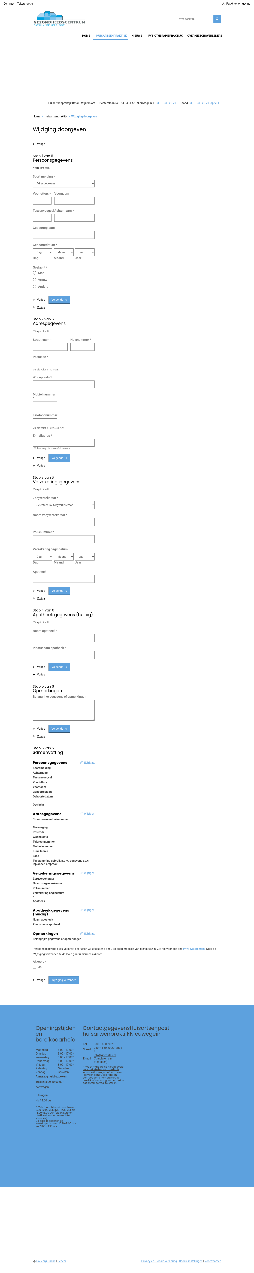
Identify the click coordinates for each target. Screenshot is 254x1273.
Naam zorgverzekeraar (50, 515)
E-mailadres (42, 435)
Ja (40, 967)
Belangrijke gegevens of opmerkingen (59, 696)
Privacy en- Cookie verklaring (159, 1261)
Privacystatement (194, 949)
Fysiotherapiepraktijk (165, 35)
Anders (43, 286)
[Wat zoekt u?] (194, 19)
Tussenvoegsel (43, 210)
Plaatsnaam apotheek (49, 648)
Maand (59, 258)
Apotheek (39, 572)
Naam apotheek (45, 631)
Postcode (40, 357)
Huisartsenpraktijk (111, 35)
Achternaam (64, 210)
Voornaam (61, 193)
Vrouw (42, 280)
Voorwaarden (213, 1261)
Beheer (62, 1261)
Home (86, 35)
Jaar (78, 258)
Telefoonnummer (45, 415)
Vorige (41, 144)
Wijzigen (89, 762)
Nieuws (137, 35)
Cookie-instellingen (190, 1261)
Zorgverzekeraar (45, 498)
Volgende (57, 299)
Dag (35, 258)
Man (41, 273)
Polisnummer (43, 532)
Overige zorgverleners (204, 35)
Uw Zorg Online (45, 1261)
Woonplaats (42, 377)
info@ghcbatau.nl (105, 1055)
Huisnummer (80, 340)
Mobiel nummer (44, 396)
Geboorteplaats (44, 228)
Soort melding (44, 176)
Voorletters (42, 193)
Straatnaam (42, 340)
